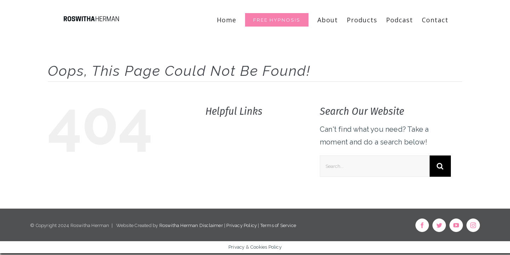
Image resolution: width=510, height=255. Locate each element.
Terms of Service (278, 225)
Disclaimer (211, 225)
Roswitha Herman (178, 225)
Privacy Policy (241, 225)
